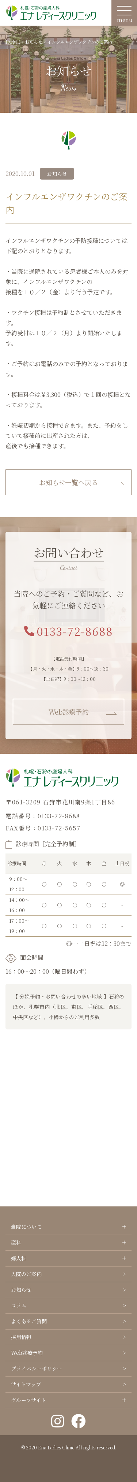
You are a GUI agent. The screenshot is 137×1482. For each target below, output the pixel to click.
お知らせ (21, 1289)
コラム (18, 1305)
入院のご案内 (26, 1274)
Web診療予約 (69, 711)
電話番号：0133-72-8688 (42, 816)
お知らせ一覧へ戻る (68, 482)
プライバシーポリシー (36, 1368)
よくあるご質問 (29, 1321)
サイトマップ (26, 1384)
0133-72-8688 (68, 631)
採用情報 (21, 1337)
